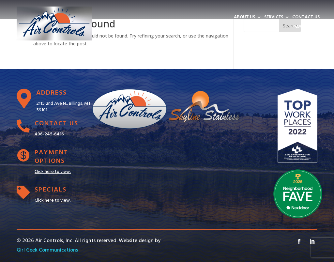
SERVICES (273, 18)
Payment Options (51, 156)
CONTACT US (306, 18)
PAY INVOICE (306, 28)
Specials (51, 190)
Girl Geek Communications (47, 250)
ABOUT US (244, 18)
